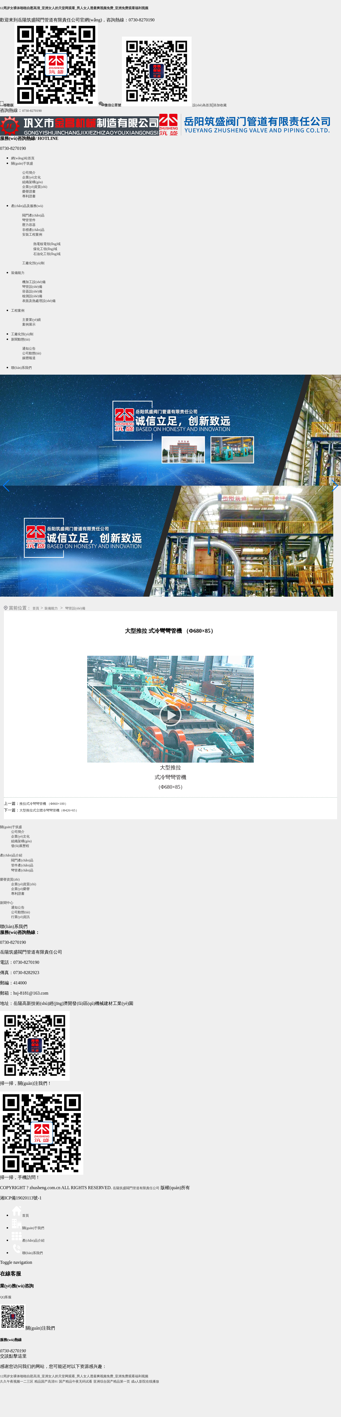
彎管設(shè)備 (32, 287)
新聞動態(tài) (20, 339)
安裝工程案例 (32, 234)
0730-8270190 (32, 111)
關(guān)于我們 (27, 1228)
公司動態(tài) (31, 353)
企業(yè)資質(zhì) (34, 187)
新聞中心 (6, 903)
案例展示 (29, 324)
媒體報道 (29, 358)
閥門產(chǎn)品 (33, 215)
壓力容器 (29, 225)
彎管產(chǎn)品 (22, 870)
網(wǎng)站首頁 (22, 158)
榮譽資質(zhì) (10, 879)
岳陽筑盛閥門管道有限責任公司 (136, 1188)
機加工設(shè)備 (34, 282)
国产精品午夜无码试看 (75, 1381)
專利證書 (29, 196)
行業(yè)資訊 (20, 917)
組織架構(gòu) (32, 182)
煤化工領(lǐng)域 (45, 249)
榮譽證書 (29, 191)
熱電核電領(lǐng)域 (47, 244)
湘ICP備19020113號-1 (21, 1198)
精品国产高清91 (46, 1381)
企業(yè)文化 (31, 177)
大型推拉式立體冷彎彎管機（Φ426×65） (49, 810)
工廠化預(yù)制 (33, 263)
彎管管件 (29, 220)
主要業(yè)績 (31, 320)
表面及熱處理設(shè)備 (39, 301)
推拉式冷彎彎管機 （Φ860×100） (43, 804)
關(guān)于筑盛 (22, 163)
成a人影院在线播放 (145, 1381)
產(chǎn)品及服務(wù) (27, 206)
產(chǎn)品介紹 (11, 855)
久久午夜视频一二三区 (16, 1381)
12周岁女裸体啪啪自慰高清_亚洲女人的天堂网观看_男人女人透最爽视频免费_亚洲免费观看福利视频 (74, 8)
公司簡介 (29, 173)
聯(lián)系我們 (21, 368)
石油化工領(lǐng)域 (47, 254)
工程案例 (17, 310)
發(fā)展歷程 (20, 846)
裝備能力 (17, 273)
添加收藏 (220, 105)
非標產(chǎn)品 (33, 230)
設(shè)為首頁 (202, 105)
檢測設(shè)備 (32, 296)
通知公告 (29, 349)
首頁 (35, 608)
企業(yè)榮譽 (20, 889)
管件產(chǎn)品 (22, 865)
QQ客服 (5, 1297)
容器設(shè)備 (32, 291)
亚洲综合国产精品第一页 (111, 1381)
